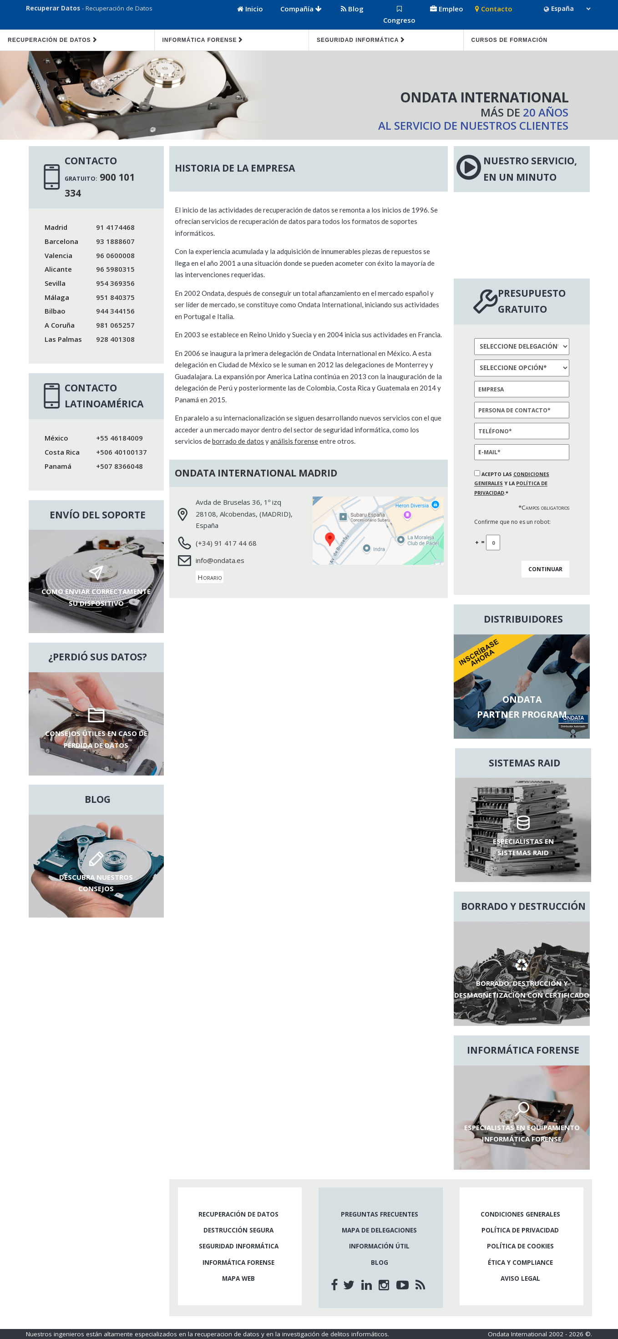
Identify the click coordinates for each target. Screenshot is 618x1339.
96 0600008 (115, 255)
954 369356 (115, 283)
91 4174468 (115, 227)
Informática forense (199, 40)
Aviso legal (520, 1278)
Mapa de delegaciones (379, 1230)
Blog (352, 8)
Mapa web (238, 1278)
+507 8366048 (119, 466)
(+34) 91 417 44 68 (226, 543)
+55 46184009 (119, 437)
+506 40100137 (121, 451)
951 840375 (115, 297)
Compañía (301, 8)
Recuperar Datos (53, 8)
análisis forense (294, 441)
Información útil (379, 1246)
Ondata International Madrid (256, 473)
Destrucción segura (238, 1230)
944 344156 (115, 310)
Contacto (493, 8)
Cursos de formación (509, 40)
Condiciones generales (520, 1214)
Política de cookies (520, 1246)
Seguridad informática (358, 40)
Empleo (446, 8)
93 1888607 (115, 241)
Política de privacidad (520, 1230)
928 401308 (115, 339)
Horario (210, 577)
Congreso (399, 15)
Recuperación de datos (49, 40)
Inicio (250, 8)
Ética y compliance (520, 1262)
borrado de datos (238, 441)
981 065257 (115, 325)
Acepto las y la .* (511, 483)
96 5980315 (115, 269)
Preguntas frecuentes (379, 1214)
